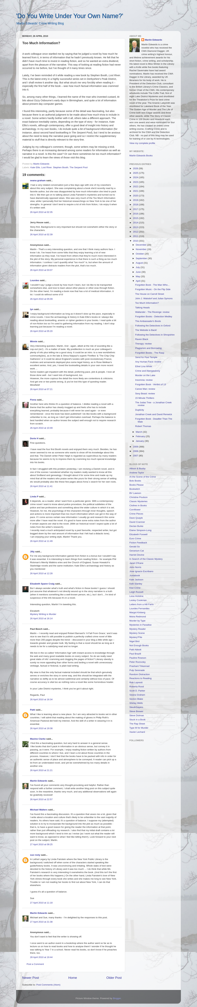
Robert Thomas (143, 426)
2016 (136, 213)
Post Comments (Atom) (48, 984)
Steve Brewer (136, 711)
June (138, 272)
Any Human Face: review (148, 361)
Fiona (33, 399)
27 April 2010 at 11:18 (41, 902)
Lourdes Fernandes (139, 608)
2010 (136, 241)
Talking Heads (142, 307)
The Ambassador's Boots (148, 321)
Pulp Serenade (137, 670)
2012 (136, 231)
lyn (31, 309)
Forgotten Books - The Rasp (149, 352)
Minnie (33, 341)
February (141, 436)
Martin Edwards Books (141, 155)
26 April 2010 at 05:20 (41, 331)
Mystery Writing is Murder (43, 614)
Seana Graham (137, 695)
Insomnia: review (144, 380)
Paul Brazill (135, 653)
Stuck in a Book (137, 719)
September (142, 258)
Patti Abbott (135, 649)
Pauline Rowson (137, 658)
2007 (136, 455)
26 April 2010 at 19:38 (41, 728)
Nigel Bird (134, 641)
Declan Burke (136, 526)
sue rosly (35, 855)
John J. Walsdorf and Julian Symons (154, 298)
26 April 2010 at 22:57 (41, 799)
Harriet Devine (136, 555)
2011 (136, 236)
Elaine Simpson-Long (140, 530)
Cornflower (135, 509)
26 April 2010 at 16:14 (41, 618)
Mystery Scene (137, 633)
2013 (136, 227)
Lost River (46, 167)
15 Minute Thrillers (144, 398)
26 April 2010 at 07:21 (41, 389)
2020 (136, 195)
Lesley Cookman (138, 600)
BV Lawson (135, 493)
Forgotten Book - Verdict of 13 (150, 384)
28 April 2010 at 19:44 (41, 957)
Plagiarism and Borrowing (148, 348)
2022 (136, 186)
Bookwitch (134, 489)
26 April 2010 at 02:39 (41, 234)
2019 (136, 200)
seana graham (38, 180)
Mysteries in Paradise (140, 625)
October (140, 253)
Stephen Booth (60, 167)
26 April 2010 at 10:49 (41, 428)
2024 (136, 177)
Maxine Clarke (38, 739)
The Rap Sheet (137, 723)
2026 (136, 168)
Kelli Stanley (135, 583)
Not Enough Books (139, 645)
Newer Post (30, 977)
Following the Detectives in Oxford (152, 325)
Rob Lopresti (136, 682)
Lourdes (34, 280)
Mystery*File (135, 637)
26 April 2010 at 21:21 (41, 770)
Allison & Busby (137, 468)
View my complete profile (142, 143)
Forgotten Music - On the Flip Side (153, 289)
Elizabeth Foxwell (138, 534)
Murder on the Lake (145, 375)
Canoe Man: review (145, 389)
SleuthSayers (136, 707)
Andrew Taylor (136, 472)
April (138, 281)
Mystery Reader (137, 629)
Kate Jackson (136, 579)
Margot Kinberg (137, 612)
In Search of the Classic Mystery (146, 559)
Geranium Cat (136, 550)
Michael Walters (39, 809)
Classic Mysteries (138, 501)
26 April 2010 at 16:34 (41, 699)
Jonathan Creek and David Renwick (153, 414)
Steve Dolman (136, 715)
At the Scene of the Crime (142, 476)
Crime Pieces (136, 513)
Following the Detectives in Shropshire (155, 334)
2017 (136, 209)
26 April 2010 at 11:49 (41, 541)
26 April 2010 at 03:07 (41, 270)
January (140, 441)
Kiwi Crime (135, 588)
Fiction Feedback (138, 542)
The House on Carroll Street (149, 294)
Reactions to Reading (140, 678)
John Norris (135, 567)
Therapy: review (143, 343)
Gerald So (134, 546)
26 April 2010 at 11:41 (41, 486)
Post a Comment (35, 964)
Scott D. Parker (137, 690)
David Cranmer (137, 522)
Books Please (136, 485)
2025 (136, 173)
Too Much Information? (147, 303)
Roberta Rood (136, 686)
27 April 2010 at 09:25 (41, 844)
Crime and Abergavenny (147, 371)
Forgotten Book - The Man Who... (152, 285)
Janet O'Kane (136, 563)
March (139, 432)
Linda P (34, 496)
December (141, 244)
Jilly (32, 551)
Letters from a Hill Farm (141, 604)
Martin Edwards (38, 780)
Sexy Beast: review (145, 393)
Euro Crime (135, 538)
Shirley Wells (136, 703)
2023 (136, 182)
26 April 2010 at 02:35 (41, 212)
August (140, 263)
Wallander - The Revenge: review (152, 312)
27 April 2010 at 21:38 (41, 922)
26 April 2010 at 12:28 (41, 573)
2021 (136, 191)
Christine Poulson (138, 497)
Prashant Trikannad (139, 666)
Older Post (114, 977)
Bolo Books (135, 480)
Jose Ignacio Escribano (141, 571)
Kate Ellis (35, 167)
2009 (136, 446)
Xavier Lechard (137, 732)
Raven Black (141, 339)
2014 (136, 222)
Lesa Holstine (136, 596)
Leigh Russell (136, 592)
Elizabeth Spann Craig (42, 583)
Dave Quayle (136, 518)
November (141, 249)
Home (72, 977)
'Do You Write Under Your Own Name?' (69, 15)
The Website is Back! (146, 330)
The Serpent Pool (78, 167)
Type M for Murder (138, 728)
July (138, 267)
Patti (32, 709)
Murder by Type (137, 620)
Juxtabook (134, 575)
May (138, 276)
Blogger (117, 998)
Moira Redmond (137, 616)
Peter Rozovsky (137, 662)
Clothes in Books (138, 505)
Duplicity (139, 410)
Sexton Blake (136, 699)
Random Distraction (139, 674)
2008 (136, 451)
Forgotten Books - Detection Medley (153, 316)
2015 (136, 218)
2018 (136, 204)
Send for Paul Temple (146, 357)
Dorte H (34, 438)
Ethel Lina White (143, 366)
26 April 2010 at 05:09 (41, 299)
